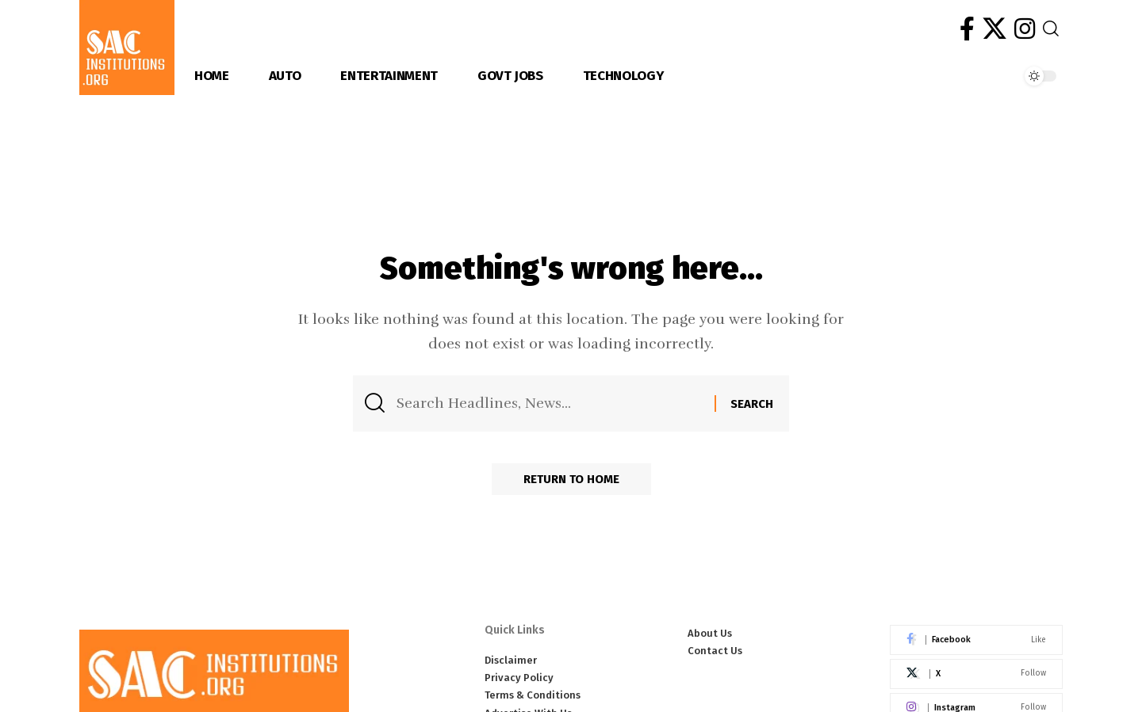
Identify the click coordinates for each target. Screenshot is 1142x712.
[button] (1051, 28)
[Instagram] (1024, 29)
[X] (994, 29)
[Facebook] (967, 29)
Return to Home (571, 479)
